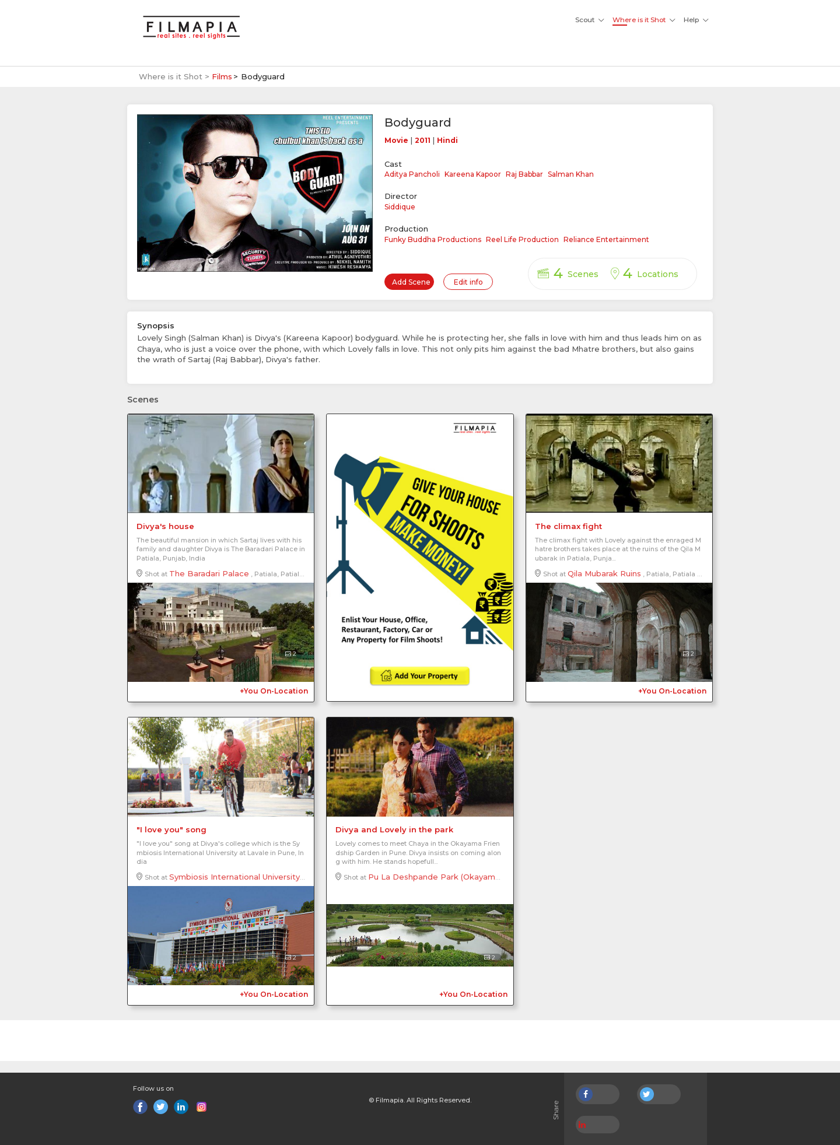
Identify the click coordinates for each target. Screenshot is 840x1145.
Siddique (399, 206)
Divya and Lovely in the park (394, 829)
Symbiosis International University (234, 876)
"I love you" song (171, 829)
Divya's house (165, 526)
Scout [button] (584, 20)
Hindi (447, 140)
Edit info (468, 282)
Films (222, 76)
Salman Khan (571, 174)
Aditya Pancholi (412, 174)
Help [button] (691, 20)
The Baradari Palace (209, 573)
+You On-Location (274, 691)
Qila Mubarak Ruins (604, 573)
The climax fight (568, 526)
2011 (422, 140)
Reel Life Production (522, 239)
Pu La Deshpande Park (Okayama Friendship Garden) (472, 876)
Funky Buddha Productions (432, 239)
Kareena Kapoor (472, 174)
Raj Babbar (524, 174)
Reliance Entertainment (606, 239)
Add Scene (411, 282)
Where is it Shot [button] (639, 20)
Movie (396, 140)
